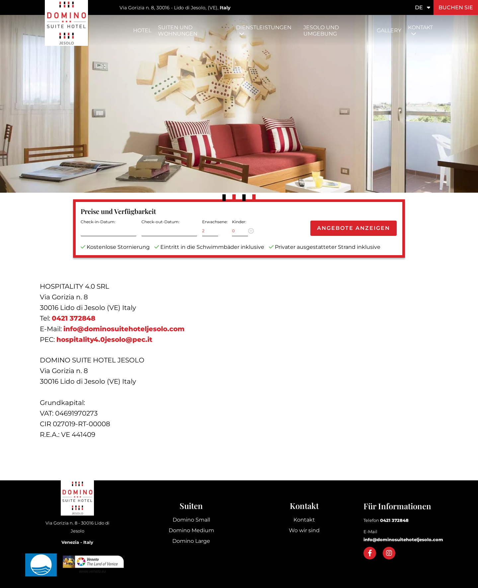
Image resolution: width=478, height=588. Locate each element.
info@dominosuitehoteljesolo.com (124, 329)
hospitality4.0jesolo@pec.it (104, 339)
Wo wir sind (304, 530)
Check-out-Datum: (160, 221)
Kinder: (239, 221)
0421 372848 (73, 318)
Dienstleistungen (263, 27)
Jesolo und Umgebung (321, 30)
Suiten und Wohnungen (178, 30)
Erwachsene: (215, 221)
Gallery (389, 30)
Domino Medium (191, 530)
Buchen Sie (455, 7)
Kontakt (420, 27)
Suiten (191, 505)
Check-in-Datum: (98, 221)
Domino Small (191, 520)
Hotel (142, 30)
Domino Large (191, 541)
